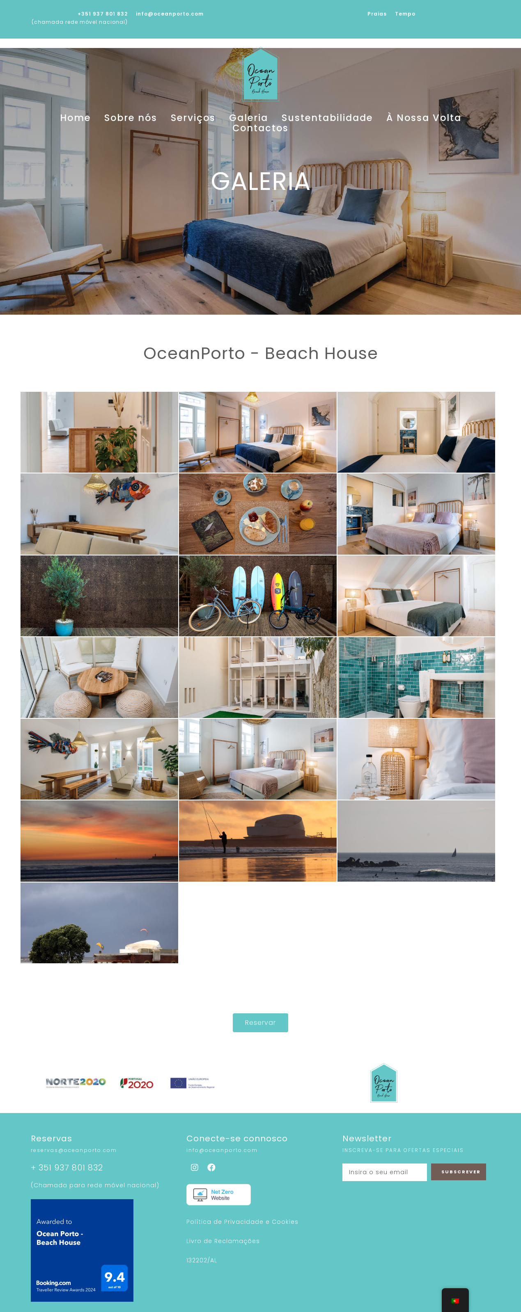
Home (93, 119)
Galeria (227, 119)
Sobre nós (136, 119)
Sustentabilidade (287, 119)
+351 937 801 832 (103, 13)
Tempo (405, 13)
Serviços (184, 119)
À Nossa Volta (359, 119)
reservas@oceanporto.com (74, 1139)
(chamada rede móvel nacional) (80, 21)
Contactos (419, 119)
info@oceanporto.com (170, 13)
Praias (377, 13)
